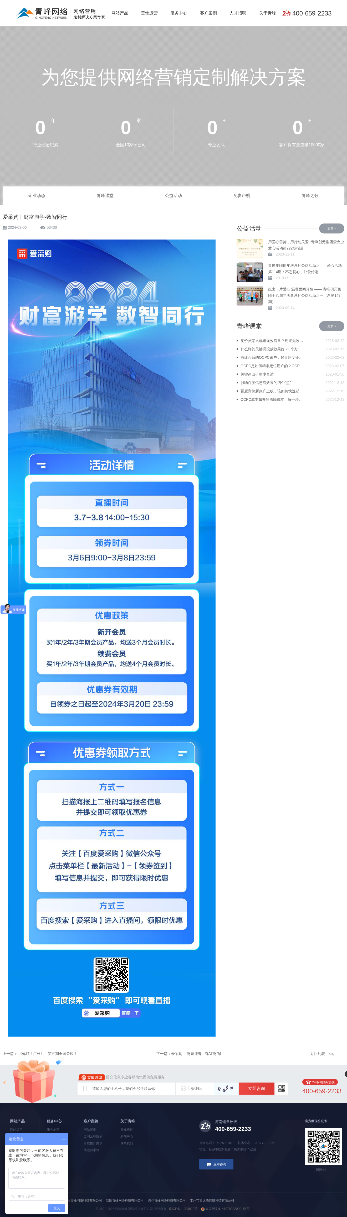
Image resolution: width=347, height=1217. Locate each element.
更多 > (331, 228)
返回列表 (317, 1054)
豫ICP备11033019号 (183, 1209)
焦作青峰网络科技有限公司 (167, 1200)
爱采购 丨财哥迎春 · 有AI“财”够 (196, 1054)
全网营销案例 (93, 1136)
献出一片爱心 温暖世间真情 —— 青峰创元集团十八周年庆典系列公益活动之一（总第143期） (304, 295)
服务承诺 (53, 1129)
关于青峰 (267, 13)
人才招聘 (237, 13)
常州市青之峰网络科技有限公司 (212, 1200)
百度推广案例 (93, 1143)
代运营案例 (91, 1150)
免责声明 (241, 195)
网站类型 (16, 1129)
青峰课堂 (105, 195)
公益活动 (173, 195)
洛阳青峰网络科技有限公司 (83, 1200)
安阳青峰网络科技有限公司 (125, 1200)
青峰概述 (126, 1129)
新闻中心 (126, 1136)
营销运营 (149, 13)
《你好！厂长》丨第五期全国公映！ (47, 1054)
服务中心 (178, 13)
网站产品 (119, 13)
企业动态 (36, 195)
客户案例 (208, 13)
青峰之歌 (310, 195)
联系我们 (126, 1143)
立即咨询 (256, 1088)
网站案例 (90, 1129)
